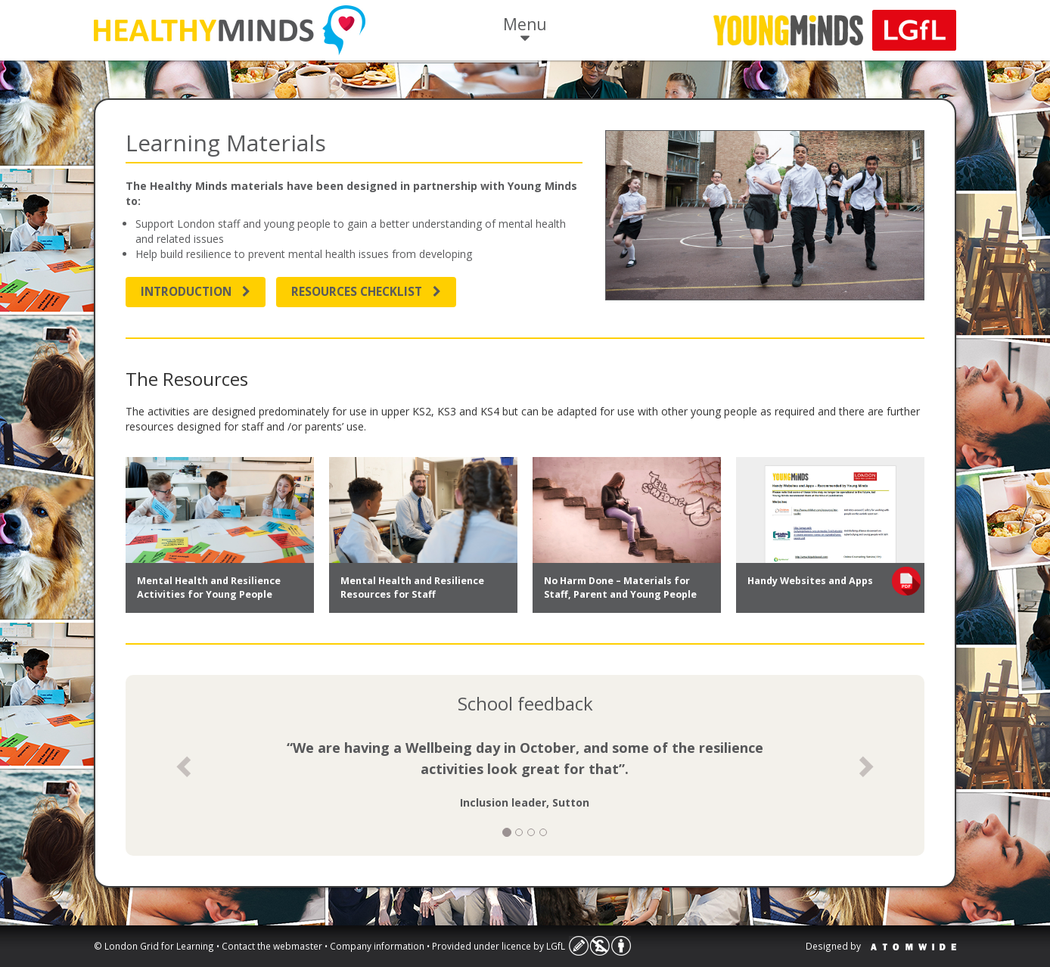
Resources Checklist (366, 292)
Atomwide (913, 947)
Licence (600, 946)
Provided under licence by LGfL (498, 946)
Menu (525, 31)
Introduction (195, 292)
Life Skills (229, 30)
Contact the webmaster (272, 946)
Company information (377, 946)
